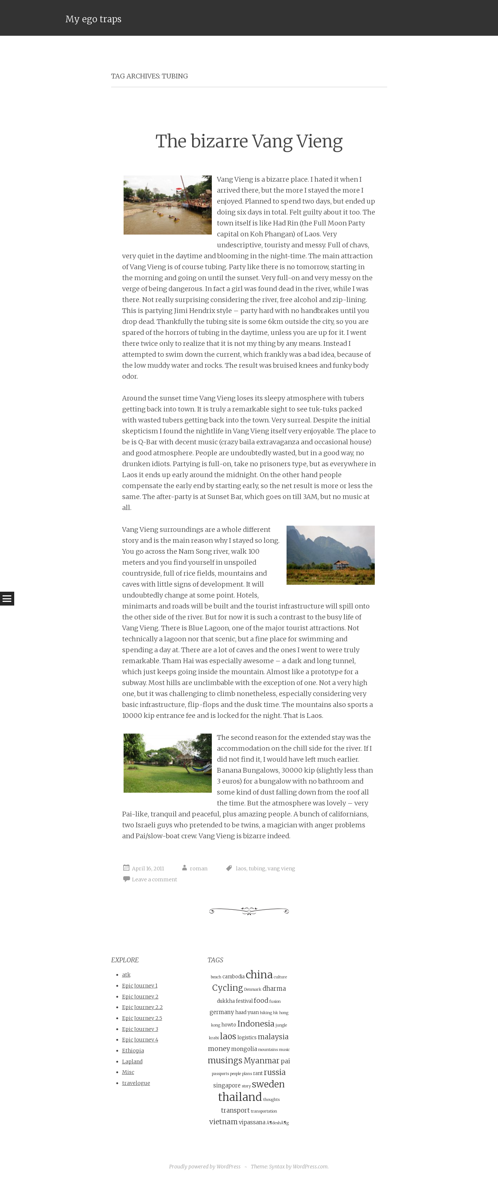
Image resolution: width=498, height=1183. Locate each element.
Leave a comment (154, 879)
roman (198, 868)
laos (241, 868)
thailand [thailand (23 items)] (240, 1097)
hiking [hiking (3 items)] (266, 1012)
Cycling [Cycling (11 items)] (227, 988)
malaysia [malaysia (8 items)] (273, 1036)
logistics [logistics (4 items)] (247, 1038)
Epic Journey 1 (139, 985)
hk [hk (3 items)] (275, 1012)
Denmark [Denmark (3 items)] (252, 989)
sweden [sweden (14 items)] (268, 1084)
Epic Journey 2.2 (142, 1007)
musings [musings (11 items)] (225, 1060)
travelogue (136, 1083)
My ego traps (93, 19)
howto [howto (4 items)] (228, 1025)
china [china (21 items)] (259, 974)
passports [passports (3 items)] (220, 1073)
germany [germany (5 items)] (222, 1012)
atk (126, 974)
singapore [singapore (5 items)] (227, 1085)
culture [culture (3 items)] (280, 977)
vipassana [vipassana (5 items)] (252, 1122)
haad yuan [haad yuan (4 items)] (247, 1012)
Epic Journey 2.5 (142, 1018)
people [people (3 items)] (235, 1073)
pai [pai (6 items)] (285, 1061)
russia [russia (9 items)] (275, 1072)
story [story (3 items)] (246, 1086)
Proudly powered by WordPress (205, 1166)
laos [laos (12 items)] (228, 1036)
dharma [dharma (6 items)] (274, 989)
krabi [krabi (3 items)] (214, 1038)
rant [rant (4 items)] (258, 1073)
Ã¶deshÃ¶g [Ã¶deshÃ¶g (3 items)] (277, 1123)
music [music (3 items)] (284, 1049)
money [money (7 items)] (219, 1048)
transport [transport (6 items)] (235, 1110)
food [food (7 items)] (261, 1000)
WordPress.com (310, 1166)
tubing (257, 868)
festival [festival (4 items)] (244, 1001)
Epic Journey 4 (140, 1039)
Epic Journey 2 (140, 996)
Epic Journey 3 (140, 1029)
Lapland (132, 1061)
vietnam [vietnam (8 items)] (223, 1121)
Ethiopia (133, 1050)
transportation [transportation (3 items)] (264, 1111)
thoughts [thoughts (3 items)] (271, 1099)
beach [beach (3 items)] (216, 977)
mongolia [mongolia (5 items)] (244, 1048)
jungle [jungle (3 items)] (281, 1025)
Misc (128, 1072)
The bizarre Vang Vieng (249, 141)
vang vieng (281, 868)
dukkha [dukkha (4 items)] (226, 1001)
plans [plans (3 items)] (247, 1073)
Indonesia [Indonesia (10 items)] (256, 1024)
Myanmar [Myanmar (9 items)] (262, 1061)
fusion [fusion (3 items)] (275, 1001)
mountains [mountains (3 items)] (268, 1049)
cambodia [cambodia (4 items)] (233, 977)
